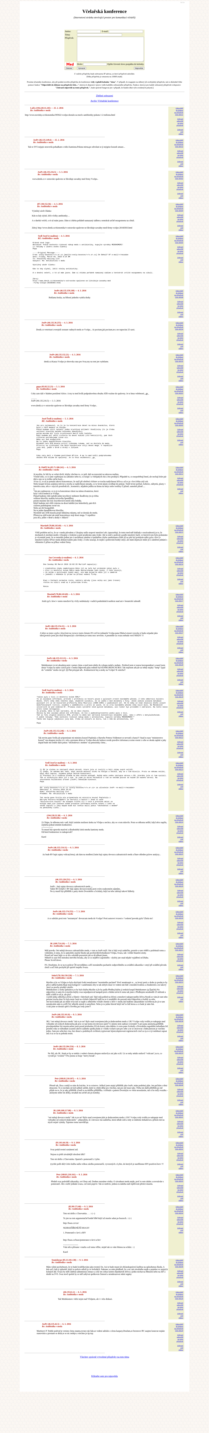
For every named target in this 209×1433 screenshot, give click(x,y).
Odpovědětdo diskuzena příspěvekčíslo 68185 (178, 244)
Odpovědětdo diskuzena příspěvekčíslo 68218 (178, 719)
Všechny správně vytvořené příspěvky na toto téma (104, 1395)
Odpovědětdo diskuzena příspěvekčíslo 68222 (178, 765)
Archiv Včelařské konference (105, 105)
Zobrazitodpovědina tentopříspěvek (179, 127)
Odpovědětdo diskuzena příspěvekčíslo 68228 (178, 687)
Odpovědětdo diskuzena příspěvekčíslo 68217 (178, 623)
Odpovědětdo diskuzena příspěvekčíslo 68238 (178, 1057)
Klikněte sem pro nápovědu (104, 1415)
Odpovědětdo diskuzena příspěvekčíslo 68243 (178, 1217)
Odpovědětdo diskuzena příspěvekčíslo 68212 (178, 491)
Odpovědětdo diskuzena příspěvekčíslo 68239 (178, 1089)
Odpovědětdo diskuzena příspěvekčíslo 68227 (178, 655)
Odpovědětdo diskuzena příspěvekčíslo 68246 (178, 1302)
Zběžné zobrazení (104, 100)
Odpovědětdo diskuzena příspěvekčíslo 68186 (178, 307)
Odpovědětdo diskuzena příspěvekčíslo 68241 (178, 1153)
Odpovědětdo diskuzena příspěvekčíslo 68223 (178, 797)
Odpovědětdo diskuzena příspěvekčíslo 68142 (178, 148)
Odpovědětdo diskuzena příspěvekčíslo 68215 (178, 549)
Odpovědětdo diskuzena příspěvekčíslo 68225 (178, 890)
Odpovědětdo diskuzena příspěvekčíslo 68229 (178, 922)
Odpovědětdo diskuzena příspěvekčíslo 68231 (178, 986)
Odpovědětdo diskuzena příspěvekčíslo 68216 (178, 581)
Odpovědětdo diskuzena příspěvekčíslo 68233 (178, 1018)
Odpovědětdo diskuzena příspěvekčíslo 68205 (178, 435)
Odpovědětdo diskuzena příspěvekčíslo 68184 (178, 212)
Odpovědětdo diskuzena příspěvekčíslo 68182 (178, 180)
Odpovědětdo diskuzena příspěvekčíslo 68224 (178, 858)
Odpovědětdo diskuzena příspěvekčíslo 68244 (178, 1249)
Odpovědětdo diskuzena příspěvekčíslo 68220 (178, 1366)
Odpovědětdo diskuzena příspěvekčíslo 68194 (178, 339)
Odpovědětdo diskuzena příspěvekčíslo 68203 (178, 403)
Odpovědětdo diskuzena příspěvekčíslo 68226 (178, 1334)
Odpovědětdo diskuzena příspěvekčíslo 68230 (178, 954)
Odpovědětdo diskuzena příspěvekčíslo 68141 (178, 116)
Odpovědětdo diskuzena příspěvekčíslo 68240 (178, 1121)
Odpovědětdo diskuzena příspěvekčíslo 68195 (178, 371)
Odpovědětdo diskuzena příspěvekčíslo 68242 (178, 1185)
